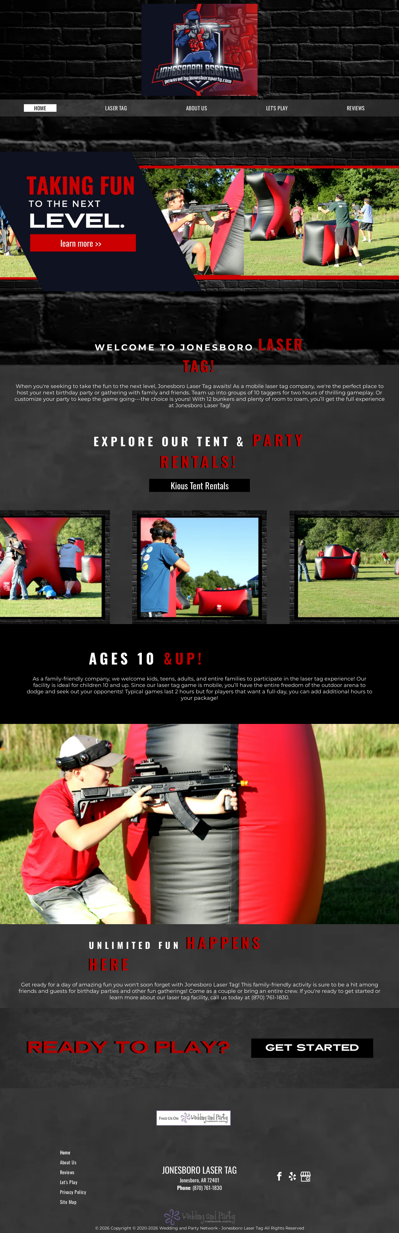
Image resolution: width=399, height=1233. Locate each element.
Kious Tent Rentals (200, 485)
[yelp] (292, 1177)
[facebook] (279, 1177)
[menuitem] (40, 108)
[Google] (305, 1177)
